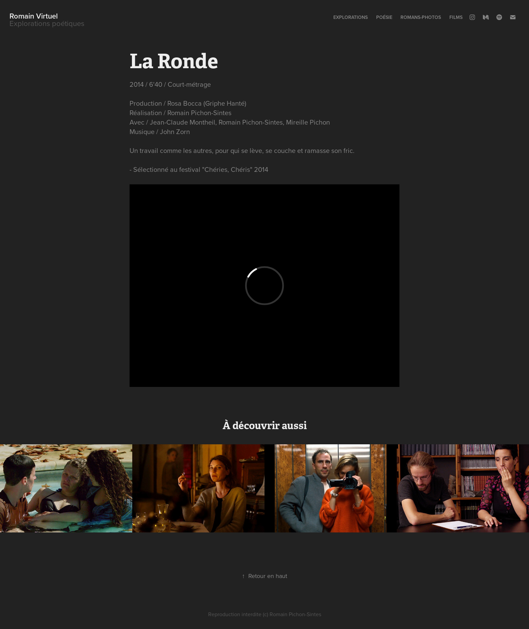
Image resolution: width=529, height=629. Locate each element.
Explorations (350, 17)
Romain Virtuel (33, 15)
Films (456, 17)
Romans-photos (420, 17)
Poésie (384, 17)
